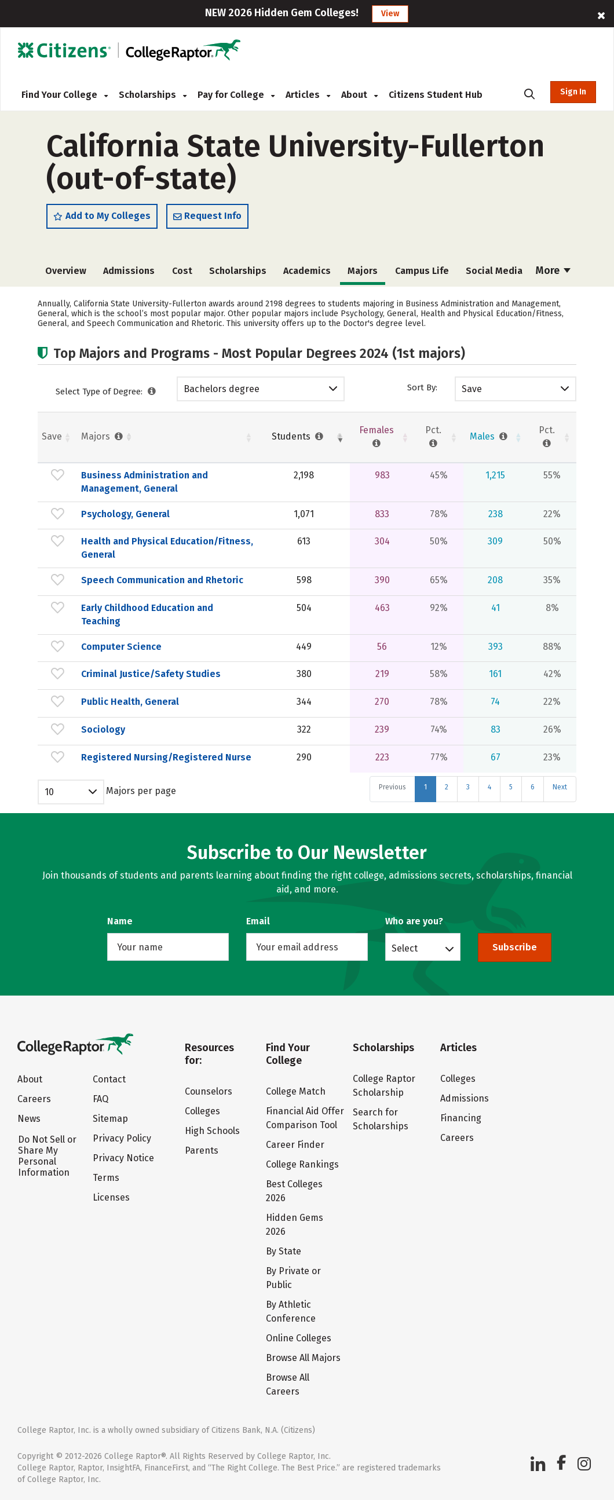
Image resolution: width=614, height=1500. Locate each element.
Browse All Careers (287, 1384)
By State (283, 1251)
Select (405, 948)
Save (472, 388)
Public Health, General (130, 701)
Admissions (129, 270)
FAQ (100, 1098)
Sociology (103, 729)
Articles (308, 94)
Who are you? (414, 921)
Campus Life (422, 270)
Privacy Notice (123, 1158)
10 (49, 791)
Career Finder (295, 1144)
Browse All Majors (303, 1357)
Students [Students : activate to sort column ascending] (299, 436)
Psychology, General (125, 513)
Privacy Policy (122, 1138)
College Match (296, 1091)
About (359, 94)
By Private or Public (293, 1277)
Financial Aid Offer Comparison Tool (305, 1118)
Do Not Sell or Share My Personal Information (47, 1156)
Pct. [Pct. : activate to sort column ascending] (433, 437)
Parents (201, 1150)
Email (258, 921)
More (553, 270)
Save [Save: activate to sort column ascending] (52, 436)
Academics (307, 270)
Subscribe (514, 947)
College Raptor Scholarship (384, 1085)
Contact (109, 1079)
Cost (182, 270)
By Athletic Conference (291, 1311)
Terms (106, 1177)
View (390, 14)
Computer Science (121, 646)
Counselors (208, 1091)
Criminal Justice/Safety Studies (151, 673)
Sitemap (110, 1118)
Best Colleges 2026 (294, 1191)
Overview (65, 270)
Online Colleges (298, 1338)
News (29, 1118)
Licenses (111, 1197)
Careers (34, 1098)
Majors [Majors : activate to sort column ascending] (103, 436)
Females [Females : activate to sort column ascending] (376, 437)
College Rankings (302, 1164)
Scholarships (153, 94)
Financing (460, 1118)
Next (560, 787)
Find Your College (64, 94)
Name (120, 921)
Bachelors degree (222, 388)
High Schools (212, 1130)
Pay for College (236, 94)
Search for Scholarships (380, 1119)
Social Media (494, 270)
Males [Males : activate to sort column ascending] (490, 436)
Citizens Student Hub (436, 94)
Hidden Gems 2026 (294, 1224)
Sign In (573, 92)
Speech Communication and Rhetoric (162, 580)
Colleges (202, 1111)
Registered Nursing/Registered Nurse (166, 757)
